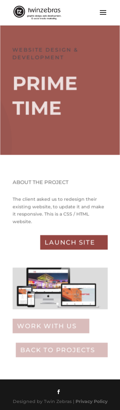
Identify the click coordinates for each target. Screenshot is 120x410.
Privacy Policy (92, 401)
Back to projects (57, 350)
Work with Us (46, 326)
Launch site (70, 243)
